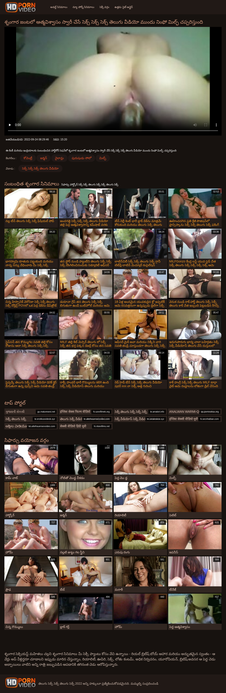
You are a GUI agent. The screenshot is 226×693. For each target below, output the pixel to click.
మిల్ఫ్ (102, 158)
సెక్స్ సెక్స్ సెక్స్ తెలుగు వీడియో (40, 168)
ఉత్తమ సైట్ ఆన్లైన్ (124, 7)
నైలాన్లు (59, 158)
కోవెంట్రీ (28, 158)
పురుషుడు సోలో (81, 158)
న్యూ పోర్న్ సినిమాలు (83, 7)
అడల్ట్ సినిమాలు (58, 7)
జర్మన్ (43, 158)
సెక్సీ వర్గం (104, 7)
